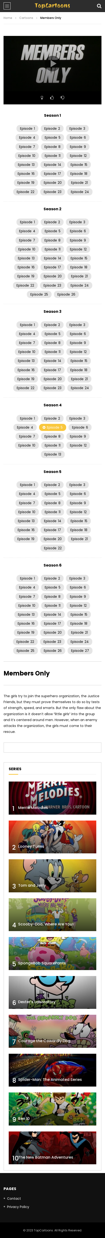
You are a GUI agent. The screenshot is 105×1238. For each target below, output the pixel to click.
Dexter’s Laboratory (37, 1002)
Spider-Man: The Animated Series (50, 1079)
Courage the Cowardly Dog (44, 1041)
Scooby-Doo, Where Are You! (45, 924)
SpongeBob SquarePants (42, 963)
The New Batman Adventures (45, 1157)
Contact (14, 1198)
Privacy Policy (18, 1206)
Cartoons (26, 18)
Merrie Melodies (33, 807)
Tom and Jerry (32, 885)
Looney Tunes (31, 846)
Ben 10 (24, 1118)
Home (8, 18)
